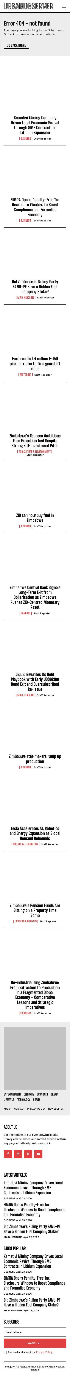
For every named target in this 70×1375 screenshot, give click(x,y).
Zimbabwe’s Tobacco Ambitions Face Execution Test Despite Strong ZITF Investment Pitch (35, 440)
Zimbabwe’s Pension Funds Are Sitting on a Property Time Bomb (35, 910)
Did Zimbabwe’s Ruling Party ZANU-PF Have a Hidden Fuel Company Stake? (35, 286)
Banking (25, 613)
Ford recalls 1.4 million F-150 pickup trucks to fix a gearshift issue (35, 363)
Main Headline (25, 297)
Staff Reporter (42, 138)
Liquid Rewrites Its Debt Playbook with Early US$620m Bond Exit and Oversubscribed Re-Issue (35, 682)
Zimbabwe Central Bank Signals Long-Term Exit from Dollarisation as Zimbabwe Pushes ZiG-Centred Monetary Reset (35, 597)
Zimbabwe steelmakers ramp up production (35, 759)
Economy (25, 1013)
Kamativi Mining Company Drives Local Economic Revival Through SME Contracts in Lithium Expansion (35, 125)
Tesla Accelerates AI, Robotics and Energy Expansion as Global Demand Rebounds (35, 833)
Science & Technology (25, 844)
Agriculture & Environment (35, 451)
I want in (35, 1343)
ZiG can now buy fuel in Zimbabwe (35, 518)
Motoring (25, 374)
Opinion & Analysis (26, 921)
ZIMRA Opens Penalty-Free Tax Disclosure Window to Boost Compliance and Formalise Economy (35, 207)
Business (26, 138)
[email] (35, 1332)
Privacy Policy (44, 1352)
